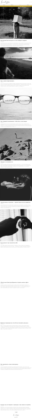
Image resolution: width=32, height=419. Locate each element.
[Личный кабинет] (29, 2)
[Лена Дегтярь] (5, 2)
